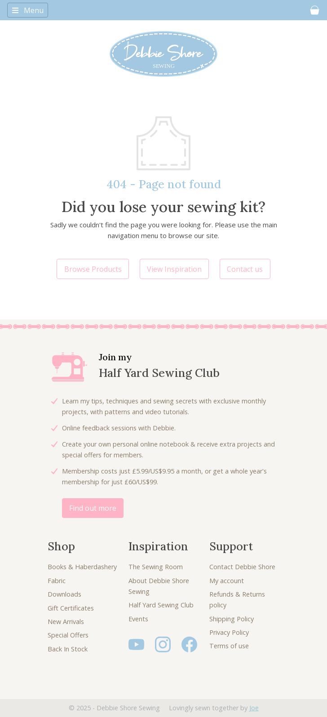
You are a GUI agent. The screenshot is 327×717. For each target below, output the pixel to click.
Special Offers (68, 635)
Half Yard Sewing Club (161, 605)
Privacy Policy (229, 632)
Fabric (57, 580)
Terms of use (229, 646)
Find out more (92, 508)
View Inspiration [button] (174, 269)
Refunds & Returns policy (237, 599)
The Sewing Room (155, 566)
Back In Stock (68, 649)
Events (138, 619)
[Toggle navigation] (27, 10)
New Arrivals (66, 621)
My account (226, 580)
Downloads (64, 594)
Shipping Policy (231, 619)
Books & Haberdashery (82, 566)
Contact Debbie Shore (242, 566)
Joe (254, 708)
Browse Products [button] (93, 269)
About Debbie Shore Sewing (158, 586)
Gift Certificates (71, 608)
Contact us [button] (245, 269)
